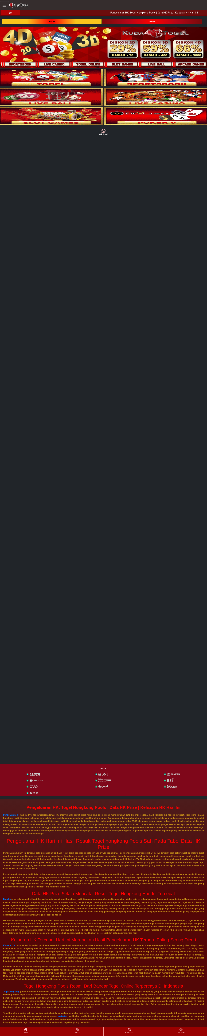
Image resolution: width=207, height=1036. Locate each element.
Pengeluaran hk (11, 815)
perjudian (62, 1016)
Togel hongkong (11, 991)
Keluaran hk (9, 945)
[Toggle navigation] (4, 5)
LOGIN (152, 21)
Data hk (7, 899)
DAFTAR (51, 21)
